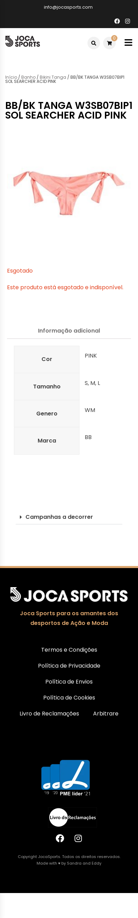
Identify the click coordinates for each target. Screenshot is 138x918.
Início (11, 77)
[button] (69, 517)
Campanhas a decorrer (59, 517)
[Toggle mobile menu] (128, 43)
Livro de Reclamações (49, 714)
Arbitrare (105, 714)
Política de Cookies (69, 698)
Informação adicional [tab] (69, 331)
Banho (28, 77)
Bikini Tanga (53, 77)
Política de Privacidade (69, 666)
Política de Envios (69, 682)
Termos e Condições (69, 650)
